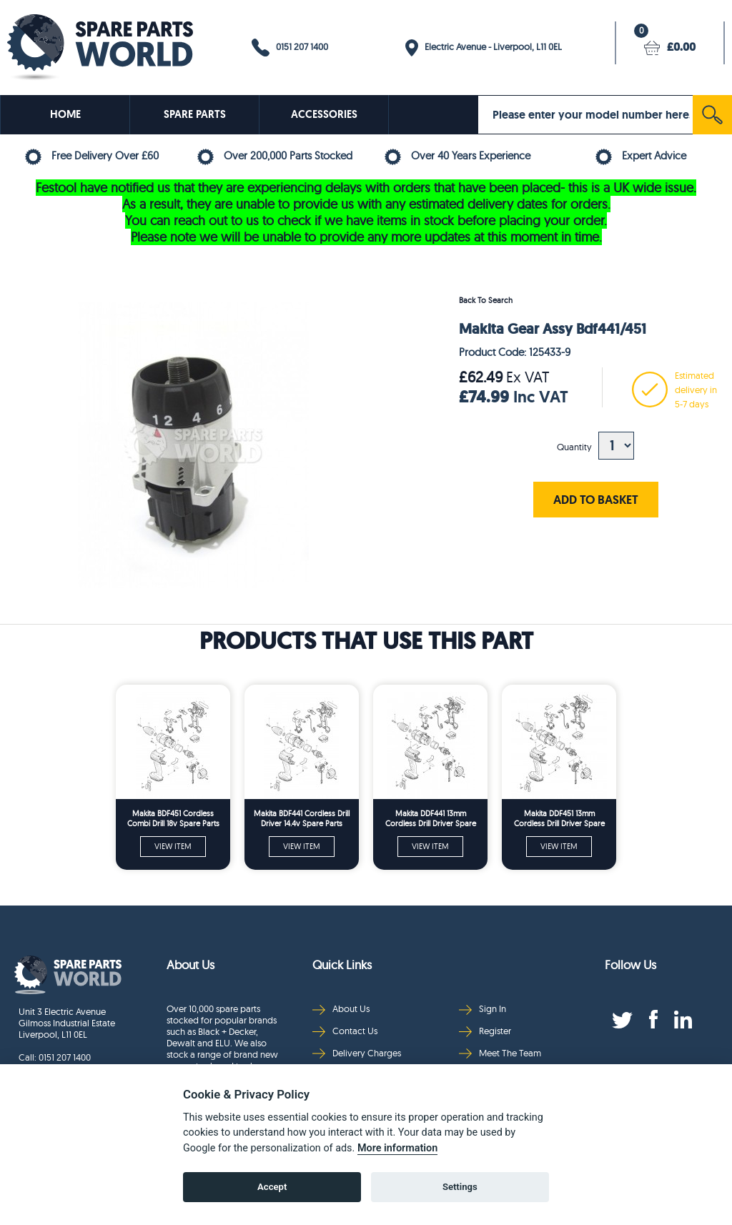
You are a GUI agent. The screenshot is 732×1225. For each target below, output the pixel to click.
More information (397, 1148)
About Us (341, 1009)
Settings (460, 1186)
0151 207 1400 (290, 47)
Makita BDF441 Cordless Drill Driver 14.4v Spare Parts (302, 818)
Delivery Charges (356, 1053)
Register (485, 1031)
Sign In (482, 1009)
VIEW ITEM (173, 846)
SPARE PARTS (195, 114)
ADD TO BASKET (595, 499)
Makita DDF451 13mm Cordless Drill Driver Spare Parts (559, 818)
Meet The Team (500, 1053)
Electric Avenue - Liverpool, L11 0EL (483, 47)
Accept (272, 1186)
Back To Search (486, 300)
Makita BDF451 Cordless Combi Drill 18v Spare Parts (173, 818)
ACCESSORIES (324, 114)
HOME (65, 114)
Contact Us (344, 1031)
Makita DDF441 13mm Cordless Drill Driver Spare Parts (430, 818)
